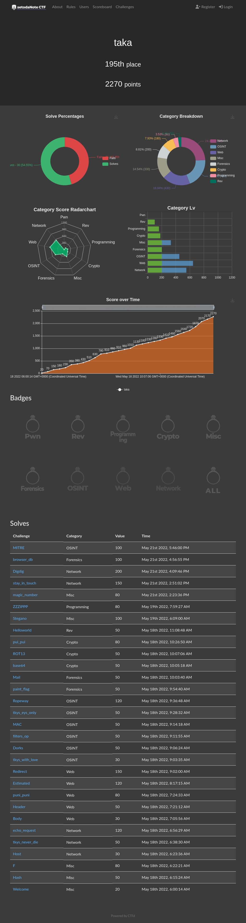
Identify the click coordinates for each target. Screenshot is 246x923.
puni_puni (21, 795)
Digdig (18, 571)
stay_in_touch (24, 583)
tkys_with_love (25, 759)
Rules (71, 6)
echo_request (24, 830)
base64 (19, 665)
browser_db (23, 559)
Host (17, 853)
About (57, 6)
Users (84, 6)
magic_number (25, 594)
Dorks (18, 747)
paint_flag (21, 689)
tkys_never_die (25, 842)
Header (19, 806)
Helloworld (22, 630)
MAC (17, 724)
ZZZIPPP (20, 606)
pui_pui (19, 641)
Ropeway (20, 700)
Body (17, 818)
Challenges (125, 6)
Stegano (20, 618)
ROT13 (19, 653)
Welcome (21, 889)
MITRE (19, 547)
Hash (17, 877)
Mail (16, 677)
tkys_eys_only (24, 712)
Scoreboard (102, 6)
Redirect (20, 771)
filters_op (21, 736)
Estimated (21, 783)
